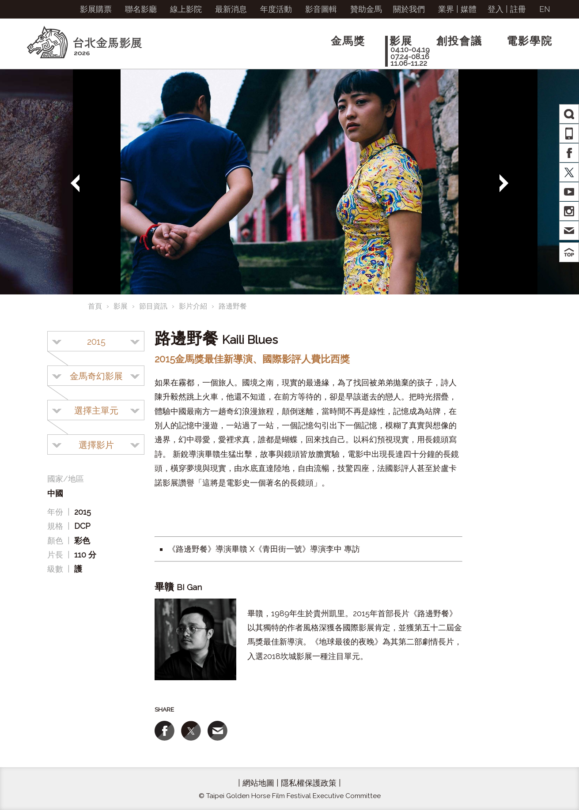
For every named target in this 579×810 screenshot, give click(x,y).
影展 (121, 306)
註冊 (518, 9)
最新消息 (231, 9)
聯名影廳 (141, 9)
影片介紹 (193, 306)
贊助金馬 (366, 9)
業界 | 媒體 (457, 9)
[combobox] (95, 341)
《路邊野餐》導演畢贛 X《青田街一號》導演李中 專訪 (264, 549)
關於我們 (409, 9)
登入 (495, 9)
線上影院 (186, 9)
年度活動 (276, 9)
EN (544, 9)
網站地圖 (258, 782)
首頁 (95, 306)
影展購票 (96, 9)
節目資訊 (153, 306)
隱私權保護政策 (309, 782)
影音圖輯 (321, 9)
